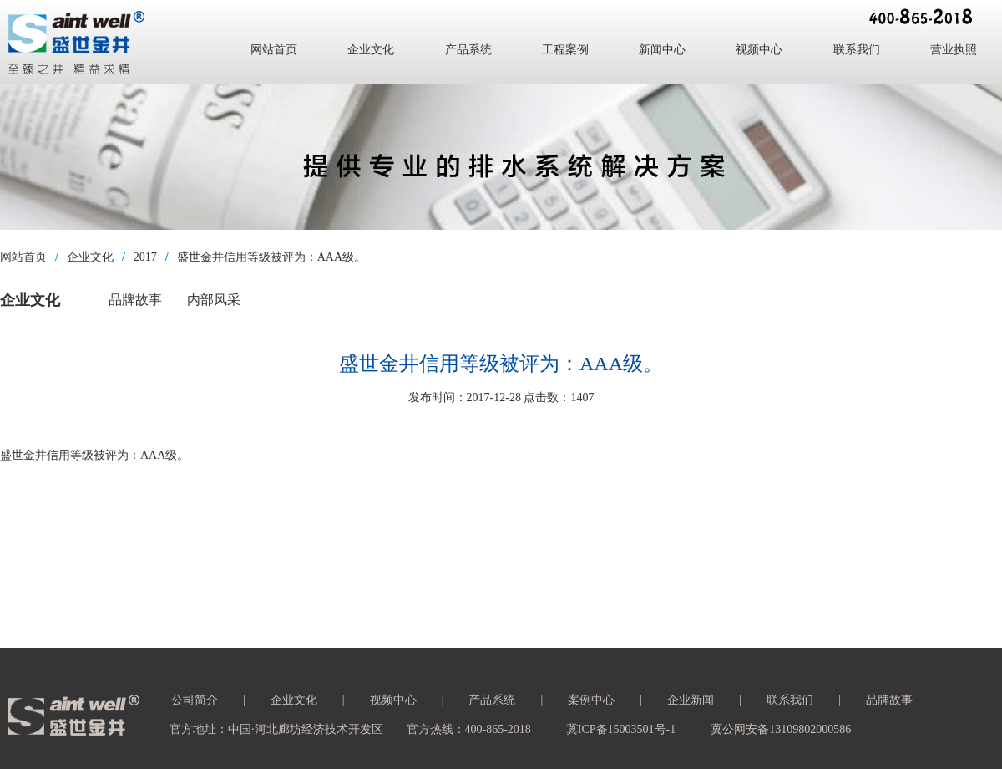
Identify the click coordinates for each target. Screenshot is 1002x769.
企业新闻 (690, 700)
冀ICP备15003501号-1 (621, 729)
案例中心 (591, 700)
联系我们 (856, 49)
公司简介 (194, 700)
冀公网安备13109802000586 (781, 729)
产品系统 (468, 49)
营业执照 (953, 49)
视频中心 (759, 49)
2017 (145, 257)
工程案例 (565, 49)
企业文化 (370, 49)
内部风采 (213, 300)
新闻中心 (662, 49)
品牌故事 (135, 300)
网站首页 (273, 49)
